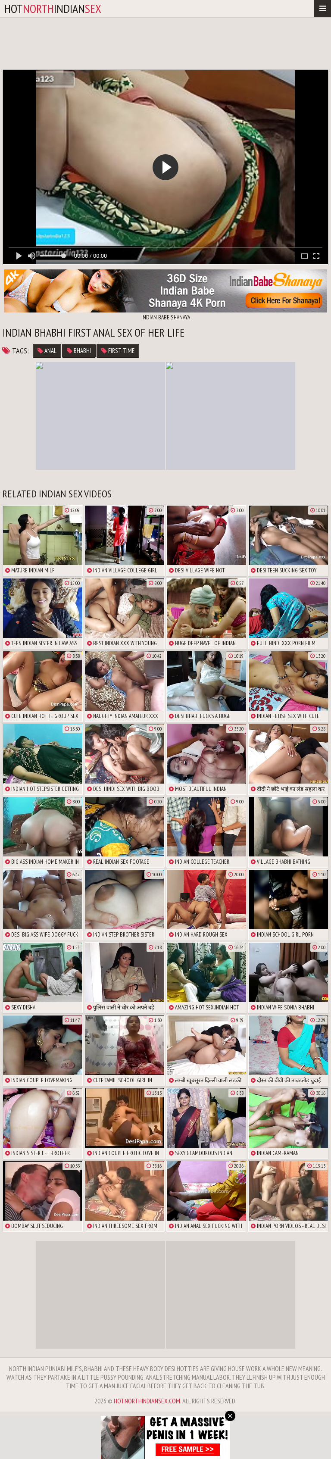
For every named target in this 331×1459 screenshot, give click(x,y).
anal (46, 351)
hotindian (52, 8)
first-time (117, 351)
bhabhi (79, 351)
